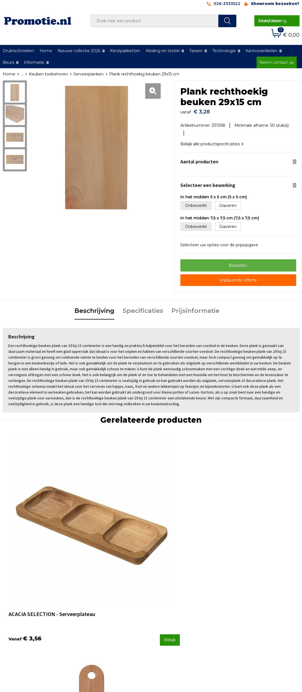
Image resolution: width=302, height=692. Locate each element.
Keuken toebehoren (48, 74)
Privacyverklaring (247, 597)
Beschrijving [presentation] (94, 308)
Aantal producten (199, 159)
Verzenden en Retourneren (184, 597)
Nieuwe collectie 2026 (79, 50)
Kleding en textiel (163, 50)
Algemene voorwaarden (254, 582)
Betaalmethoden (174, 589)
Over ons (93, 582)
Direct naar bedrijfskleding (272, 20)
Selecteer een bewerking (207, 182)
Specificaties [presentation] (143, 308)
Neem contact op (276, 62)
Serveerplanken (88, 74)
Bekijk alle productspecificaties (212, 141)
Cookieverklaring (247, 589)
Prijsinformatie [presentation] (195, 308)
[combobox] (155, 21)
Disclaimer (241, 604)
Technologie (224, 50)
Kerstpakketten (125, 50)
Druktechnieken (100, 597)
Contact (165, 582)
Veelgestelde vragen (104, 589)
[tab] (94, 308)
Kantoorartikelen (261, 50)
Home (46, 50)
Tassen (196, 50)
